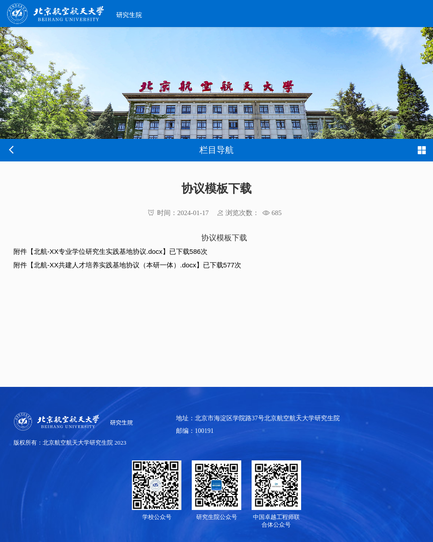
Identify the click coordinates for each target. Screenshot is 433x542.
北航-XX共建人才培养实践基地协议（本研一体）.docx (115, 265)
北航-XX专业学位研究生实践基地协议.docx (98, 251)
